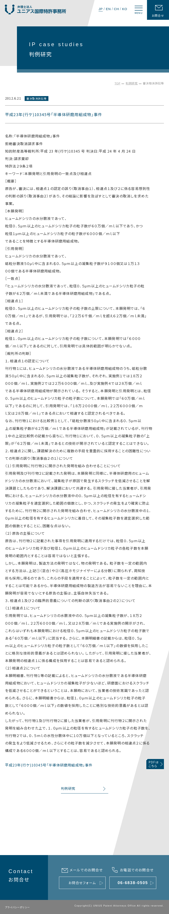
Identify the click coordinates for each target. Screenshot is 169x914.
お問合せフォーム (82, 882)
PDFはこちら (154, 764)
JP (101, 9)
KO (124, 9)
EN (108, 9)
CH (116, 9)
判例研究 (132, 83)
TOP (118, 83)
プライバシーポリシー (17, 907)
